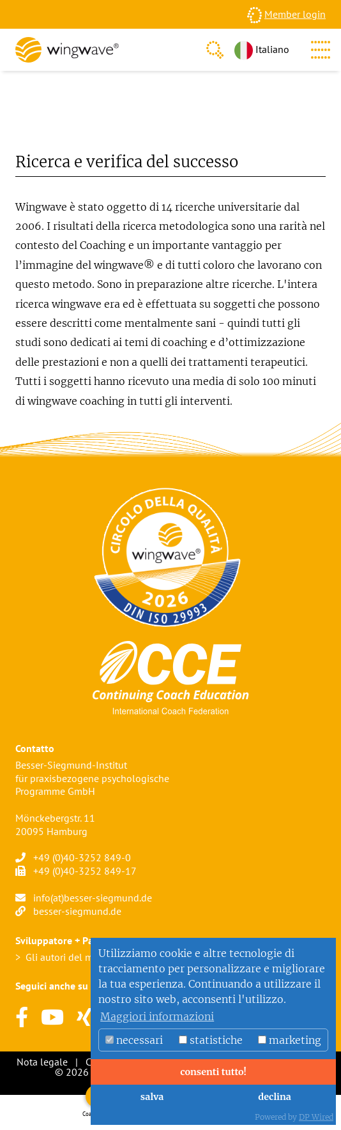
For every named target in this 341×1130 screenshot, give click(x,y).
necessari (134, 1040)
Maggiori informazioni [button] (157, 1016)
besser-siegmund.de (77, 911)
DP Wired (316, 1117)
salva (152, 1097)
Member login (295, 14)
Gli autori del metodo (72, 957)
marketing (289, 1040)
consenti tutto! (213, 1072)
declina (274, 1097)
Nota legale (42, 1061)
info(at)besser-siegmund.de (92, 897)
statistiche (211, 1040)
